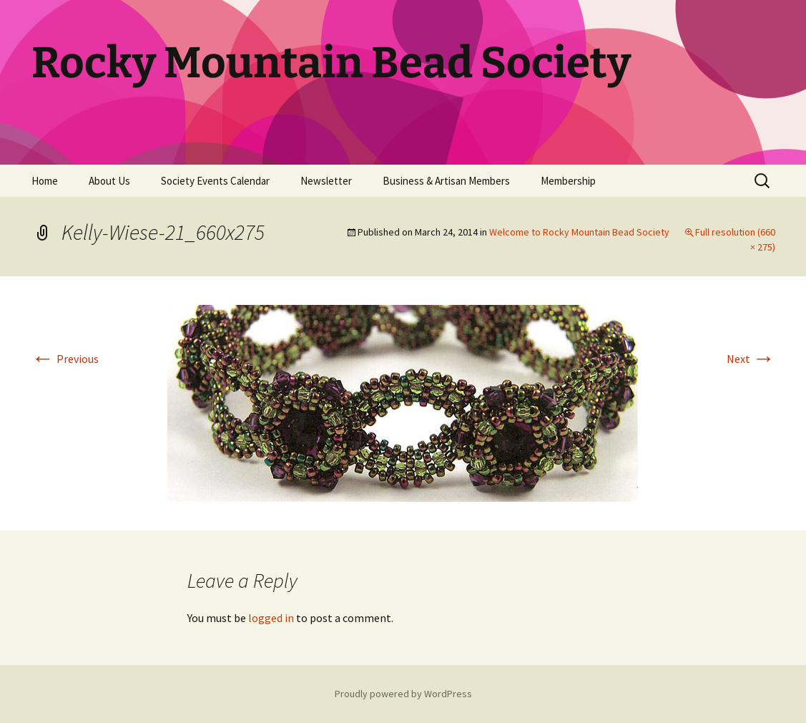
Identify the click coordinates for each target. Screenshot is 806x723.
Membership (568, 181)
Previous (65, 358)
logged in (271, 618)
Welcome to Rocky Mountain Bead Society (579, 231)
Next (751, 358)
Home (44, 181)
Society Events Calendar (215, 181)
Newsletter (326, 181)
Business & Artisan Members (446, 181)
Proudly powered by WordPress (403, 693)
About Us (109, 181)
